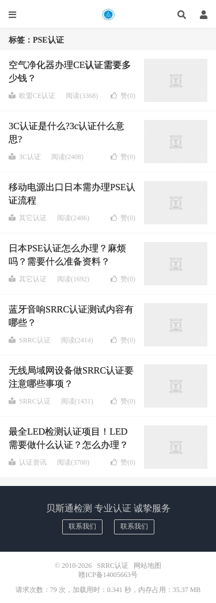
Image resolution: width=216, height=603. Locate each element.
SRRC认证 (108, 14)
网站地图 (147, 565)
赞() (123, 96)
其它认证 (28, 218)
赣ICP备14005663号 (108, 575)
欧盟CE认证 (32, 96)
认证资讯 (28, 462)
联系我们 (82, 526)
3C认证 (25, 157)
